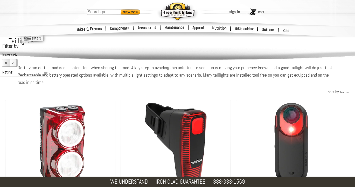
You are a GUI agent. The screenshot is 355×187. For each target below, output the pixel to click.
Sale (285, 31)
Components (119, 28)
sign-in (234, 12)
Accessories (146, 28)
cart (261, 12)
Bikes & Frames (89, 29)
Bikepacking (244, 29)
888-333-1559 (229, 181)
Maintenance (174, 27)
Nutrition (219, 28)
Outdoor (268, 29)
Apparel (198, 27)
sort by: (338, 92)
